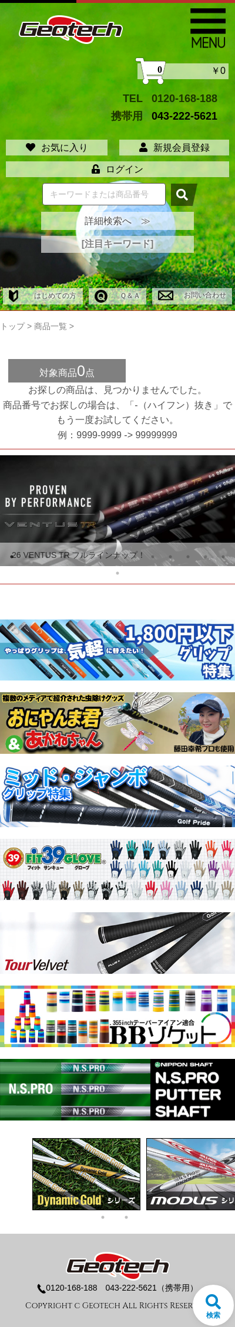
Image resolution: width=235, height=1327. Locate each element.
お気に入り (57, 148)
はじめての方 (42, 296)
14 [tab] (117, 573)
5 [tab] (82, 557)
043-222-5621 (184, 115)
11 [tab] (188, 557)
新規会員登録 (174, 148)
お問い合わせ (192, 295)
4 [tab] (64, 557)
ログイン (117, 169)
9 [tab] (153, 557)
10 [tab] (170, 557)
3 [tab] (47, 557)
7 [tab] (117, 557)
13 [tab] (223, 557)
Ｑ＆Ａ (117, 296)
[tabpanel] (117, 510)
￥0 (183, 71)
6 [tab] (100, 557)
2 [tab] (29, 557)
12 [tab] (206, 557)
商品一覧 (50, 326)
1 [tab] (12, 557)
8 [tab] (135, 557)
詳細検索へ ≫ (117, 221)
